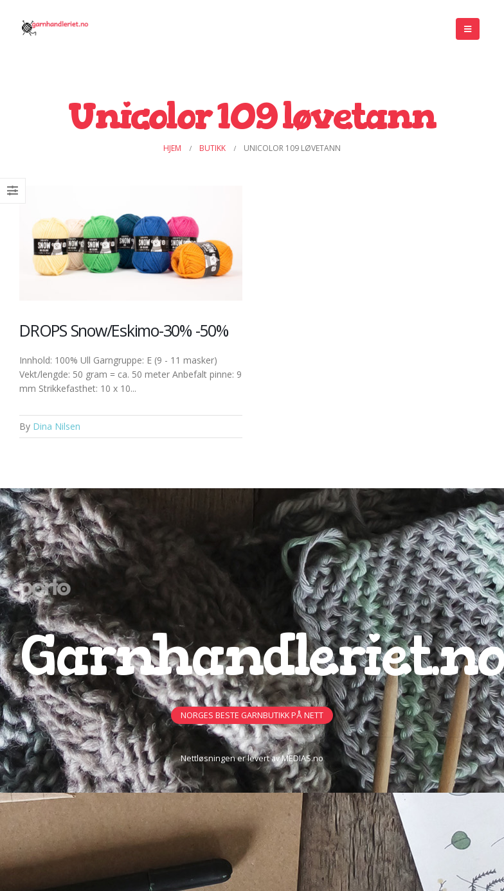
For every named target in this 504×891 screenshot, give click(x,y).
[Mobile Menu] (468, 29)
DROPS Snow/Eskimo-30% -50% (123, 330)
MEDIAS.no (302, 758)
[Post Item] (130, 243)
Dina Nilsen (56, 426)
